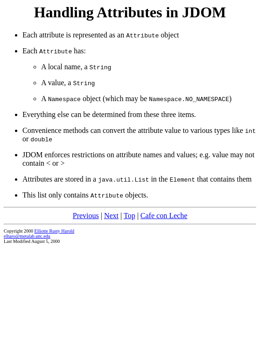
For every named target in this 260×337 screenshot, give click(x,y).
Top (129, 216)
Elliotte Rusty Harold (55, 231)
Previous (86, 216)
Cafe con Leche (164, 216)
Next (111, 216)
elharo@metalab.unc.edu (27, 236)
